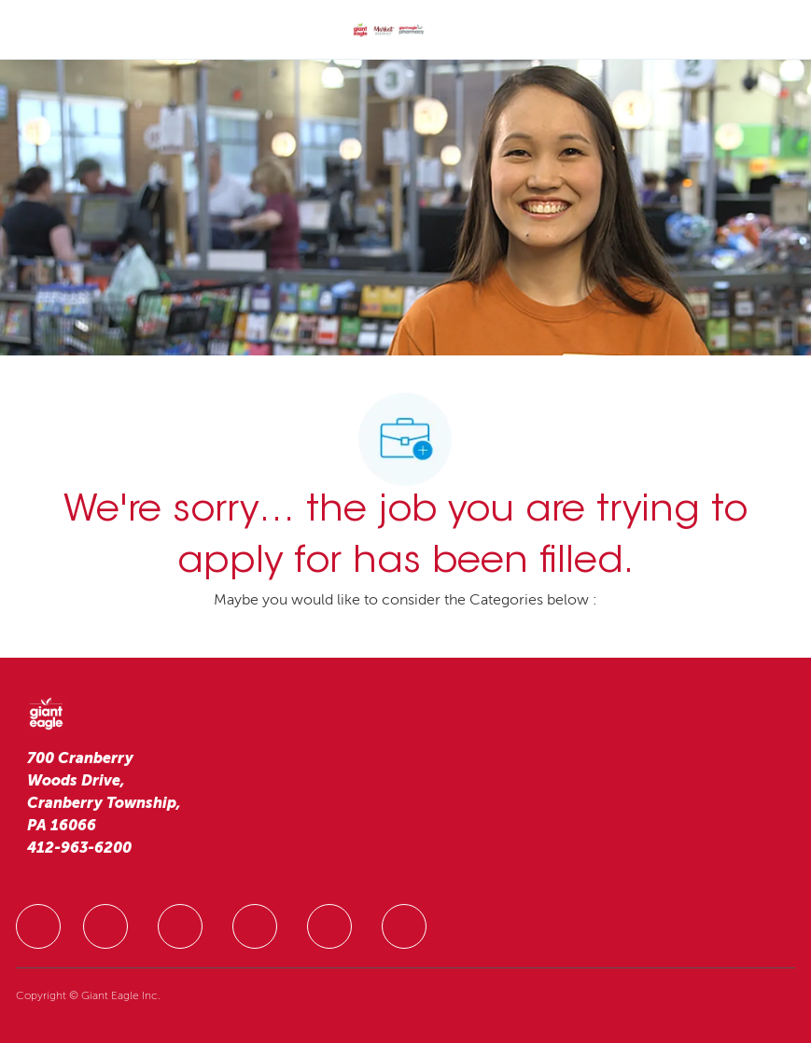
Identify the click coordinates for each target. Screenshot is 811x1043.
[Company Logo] (388, 30)
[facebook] (38, 926)
